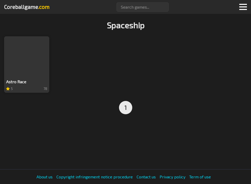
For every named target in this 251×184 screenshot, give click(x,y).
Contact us (146, 177)
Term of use (200, 177)
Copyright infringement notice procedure (94, 177)
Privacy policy (172, 177)
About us (45, 177)
